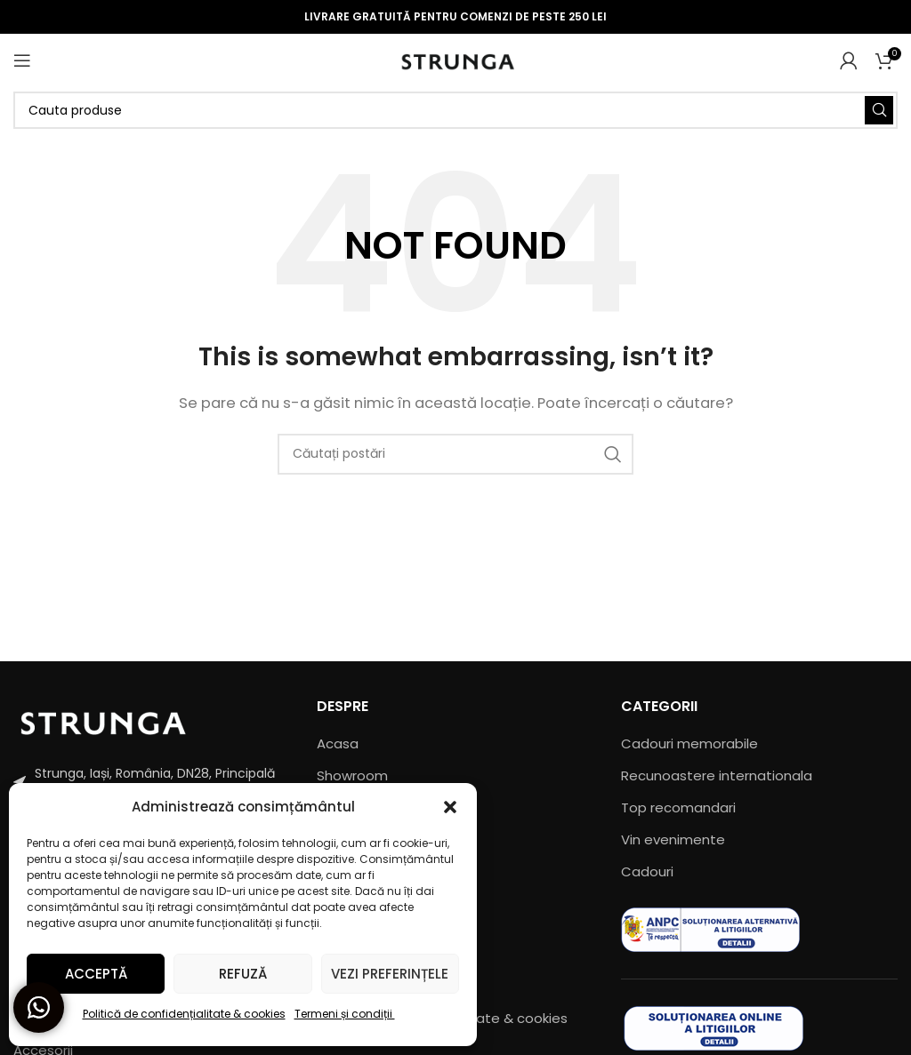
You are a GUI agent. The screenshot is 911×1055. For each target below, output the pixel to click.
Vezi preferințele (389, 973)
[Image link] (102, 720)
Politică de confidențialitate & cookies (184, 1013)
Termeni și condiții (344, 1013)
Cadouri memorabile (689, 743)
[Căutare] (455, 110)
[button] (450, 807)
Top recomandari (678, 807)
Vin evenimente (673, 839)
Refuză (243, 973)
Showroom (352, 775)
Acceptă (96, 973)
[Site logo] (456, 59)
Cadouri (647, 871)
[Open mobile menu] (22, 60)
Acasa (338, 743)
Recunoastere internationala (716, 775)
